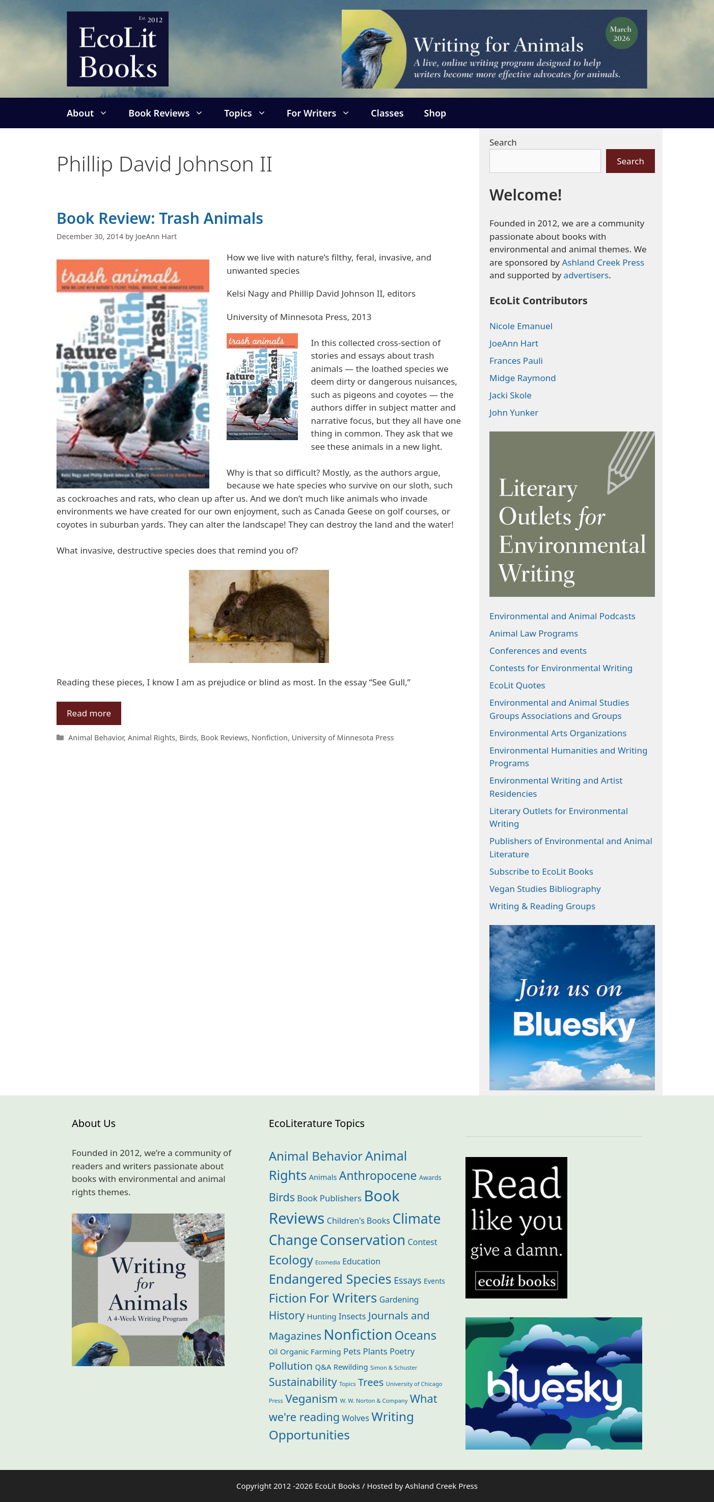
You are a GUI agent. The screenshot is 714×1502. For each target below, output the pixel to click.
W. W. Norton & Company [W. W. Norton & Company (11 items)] (374, 1400)
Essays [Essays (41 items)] (407, 1280)
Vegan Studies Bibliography (545, 888)
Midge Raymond (522, 378)
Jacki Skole (510, 395)
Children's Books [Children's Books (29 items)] (358, 1220)
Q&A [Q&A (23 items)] (323, 1367)
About (92, 113)
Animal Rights (152, 737)
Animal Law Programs (533, 633)
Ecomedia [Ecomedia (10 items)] (327, 1262)
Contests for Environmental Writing (561, 668)
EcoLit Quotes (517, 685)
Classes (387, 113)
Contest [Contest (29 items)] (422, 1242)
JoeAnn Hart (513, 343)
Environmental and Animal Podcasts (562, 616)
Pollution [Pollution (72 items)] (291, 1366)
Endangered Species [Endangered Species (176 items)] (330, 1278)
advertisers (586, 275)
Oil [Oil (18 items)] (273, 1351)
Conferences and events (538, 650)
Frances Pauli (516, 360)
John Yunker (513, 412)
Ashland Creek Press (603, 262)
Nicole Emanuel (521, 326)
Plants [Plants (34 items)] (375, 1351)
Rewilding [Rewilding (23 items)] (351, 1367)
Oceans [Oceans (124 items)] (415, 1335)
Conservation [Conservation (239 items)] (362, 1239)
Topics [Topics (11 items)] (347, 1384)
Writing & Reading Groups (542, 906)
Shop (435, 113)
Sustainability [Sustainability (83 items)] (303, 1381)
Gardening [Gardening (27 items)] (399, 1299)
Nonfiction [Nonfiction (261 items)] (357, 1334)
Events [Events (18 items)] (434, 1281)
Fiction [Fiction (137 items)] (288, 1297)
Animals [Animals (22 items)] (323, 1177)
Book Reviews (171, 113)
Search (503, 142)
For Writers (324, 113)
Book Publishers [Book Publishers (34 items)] (329, 1198)
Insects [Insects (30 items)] (352, 1316)
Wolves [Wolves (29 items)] (355, 1418)
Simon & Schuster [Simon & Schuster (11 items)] (393, 1367)
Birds (188, 737)
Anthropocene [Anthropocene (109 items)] (378, 1175)
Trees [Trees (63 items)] (370, 1382)
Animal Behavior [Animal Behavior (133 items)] (316, 1155)
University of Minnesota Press (343, 737)
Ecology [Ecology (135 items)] (291, 1259)
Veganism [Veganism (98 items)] (311, 1398)
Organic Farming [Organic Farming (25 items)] (310, 1351)
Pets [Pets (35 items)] (352, 1351)
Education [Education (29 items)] (361, 1261)
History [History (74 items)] (287, 1315)
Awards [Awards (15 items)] (430, 1177)
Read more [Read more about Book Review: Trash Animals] (89, 713)
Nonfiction (270, 737)
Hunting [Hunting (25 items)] (322, 1316)
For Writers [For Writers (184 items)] (343, 1298)
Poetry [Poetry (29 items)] (402, 1351)
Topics (250, 113)
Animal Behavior (96, 737)
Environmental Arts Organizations (558, 733)
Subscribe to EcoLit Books (541, 871)
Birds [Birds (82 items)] (282, 1197)
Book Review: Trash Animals (160, 218)
